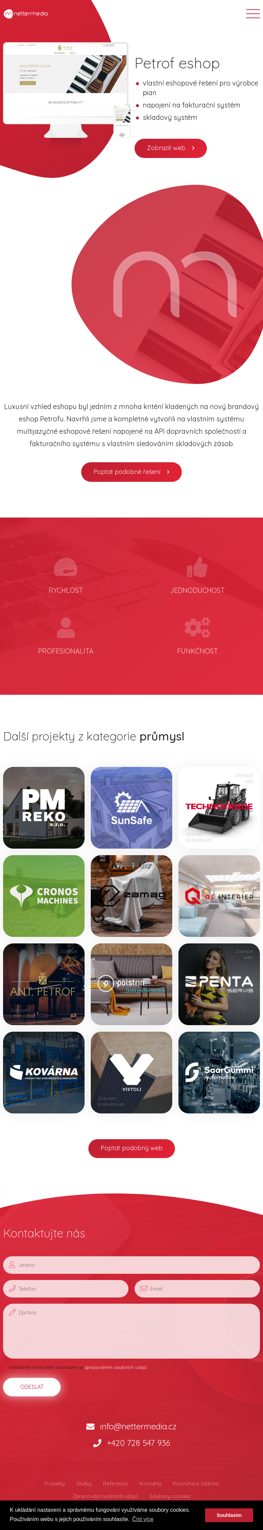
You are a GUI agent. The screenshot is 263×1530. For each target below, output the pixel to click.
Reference (115, 1483)
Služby (83, 1483)
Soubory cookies (170, 1496)
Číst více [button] (142, 1519)
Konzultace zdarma (196, 1483)
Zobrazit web (166, 148)
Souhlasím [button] (229, 1515)
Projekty (55, 1483)
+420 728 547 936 (131, 1443)
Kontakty (150, 1483)
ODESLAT (31, 1386)
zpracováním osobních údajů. (116, 1367)
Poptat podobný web (132, 1148)
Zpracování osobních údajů (105, 1496)
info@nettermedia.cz (131, 1426)
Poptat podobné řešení (126, 472)
